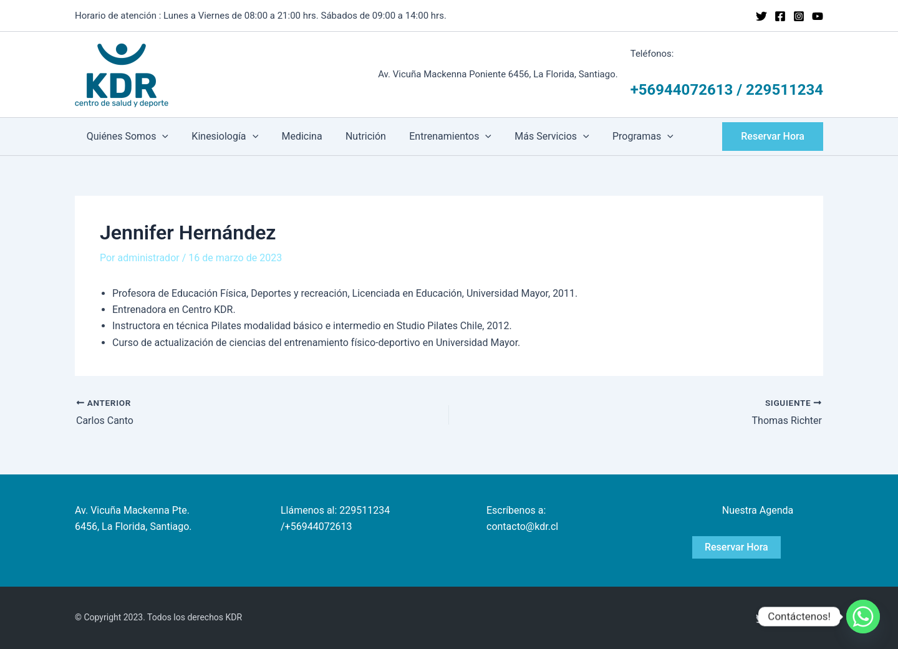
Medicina (293, 136)
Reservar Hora (736, 547)
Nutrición (354, 136)
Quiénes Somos (126, 136)
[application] (161, 136)
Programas (621, 136)
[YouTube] (817, 16)
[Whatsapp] (863, 616)
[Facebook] (780, 16)
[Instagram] (798, 16)
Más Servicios (533, 136)
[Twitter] (761, 16)
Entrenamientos (435, 136)
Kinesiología (219, 136)
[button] (772, 136)
